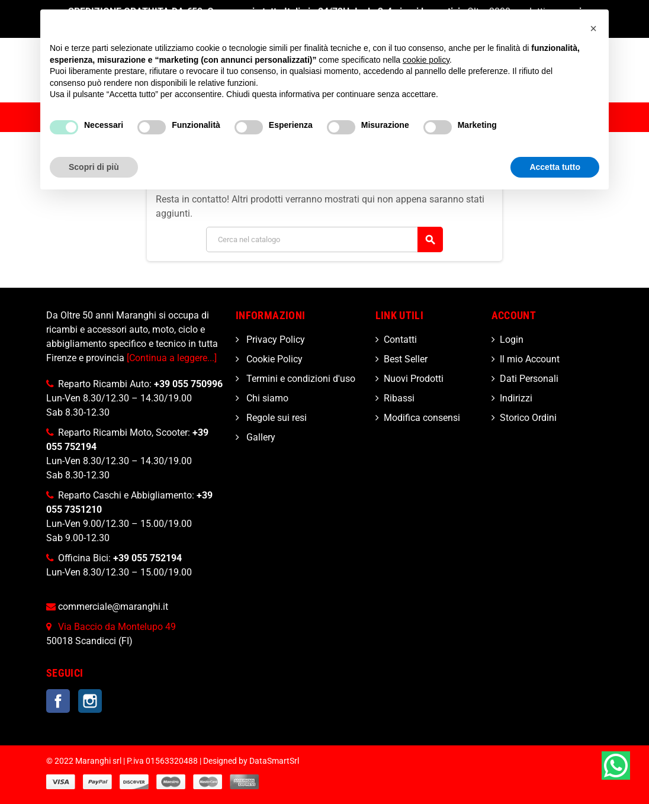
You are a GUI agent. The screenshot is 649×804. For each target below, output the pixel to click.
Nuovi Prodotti (414, 378)
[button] (593, 28)
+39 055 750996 (188, 384)
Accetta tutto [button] (554, 167)
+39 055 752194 (147, 558)
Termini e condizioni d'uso (299, 378)
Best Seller (406, 359)
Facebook (58, 701)
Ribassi (399, 398)
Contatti (400, 339)
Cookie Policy (273, 359)
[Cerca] (324, 239)
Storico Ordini (528, 417)
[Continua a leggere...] (172, 358)
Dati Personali (529, 378)
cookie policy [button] (426, 60)
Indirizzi (516, 398)
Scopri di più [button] (94, 167)
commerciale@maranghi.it (113, 606)
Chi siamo (266, 398)
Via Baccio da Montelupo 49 (117, 626)
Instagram (90, 701)
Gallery (259, 437)
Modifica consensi (422, 417)
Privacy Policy (274, 339)
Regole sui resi (275, 417)
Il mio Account (530, 359)
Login (511, 339)
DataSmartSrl (274, 761)
